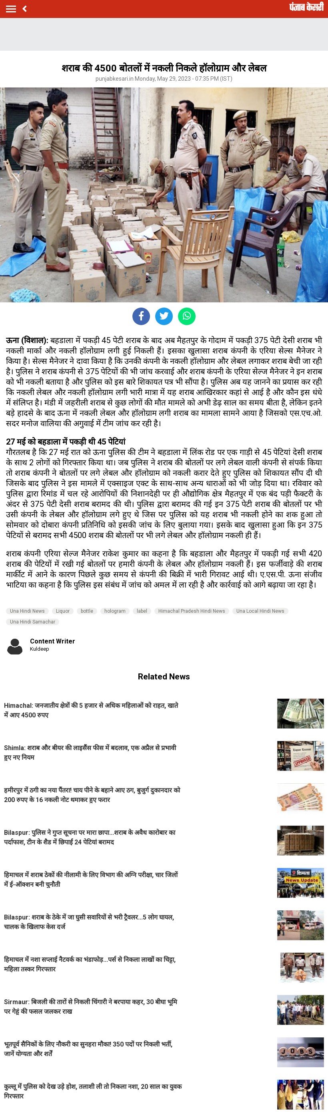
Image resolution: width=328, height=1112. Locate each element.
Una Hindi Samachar (32, 622)
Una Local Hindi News (260, 611)
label (142, 611)
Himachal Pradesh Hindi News (191, 611)
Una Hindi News (27, 611)
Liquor (63, 611)
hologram (115, 611)
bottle (87, 611)
